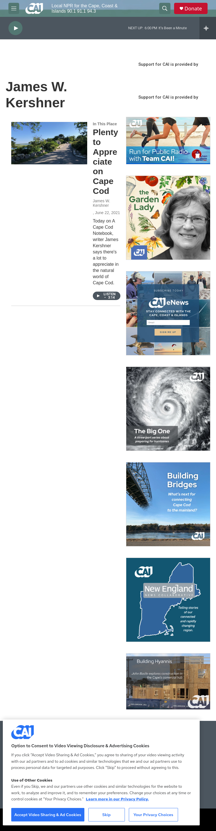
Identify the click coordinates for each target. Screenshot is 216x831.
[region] (101, 772)
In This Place (105, 124)
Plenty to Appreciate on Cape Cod (105, 162)
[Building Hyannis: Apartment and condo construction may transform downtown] (168, 681)
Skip (106, 814)
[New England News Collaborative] (168, 600)
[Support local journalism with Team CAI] (168, 140)
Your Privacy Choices (153, 814)
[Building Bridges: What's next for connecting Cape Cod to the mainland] (168, 504)
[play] (15, 28)
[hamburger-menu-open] (13, 8)
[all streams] (207, 28)
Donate (193, 9)
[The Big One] (168, 409)
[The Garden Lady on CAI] (168, 218)
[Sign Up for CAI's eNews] (168, 313)
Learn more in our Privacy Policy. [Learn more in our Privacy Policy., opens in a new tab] (117, 799)
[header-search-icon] (164, 8)
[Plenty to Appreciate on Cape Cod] (49, 143)
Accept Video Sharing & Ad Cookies (47, 814)
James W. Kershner (101, 203)
